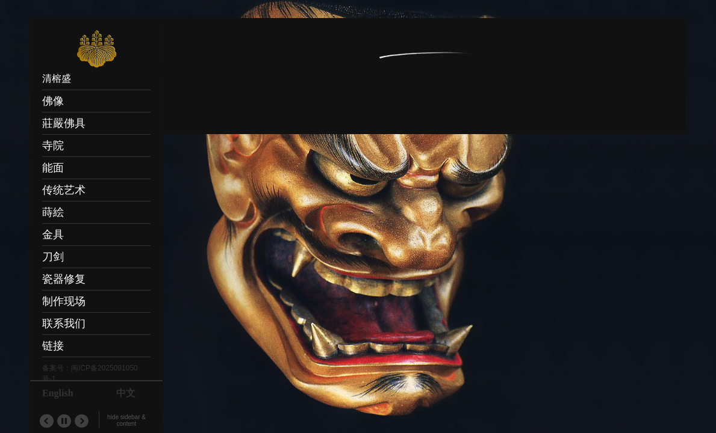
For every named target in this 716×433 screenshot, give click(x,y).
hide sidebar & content (126, 420)
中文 (125, 393)
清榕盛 (56, 78)
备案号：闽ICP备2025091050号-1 (90, 373)
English (57, 393)
